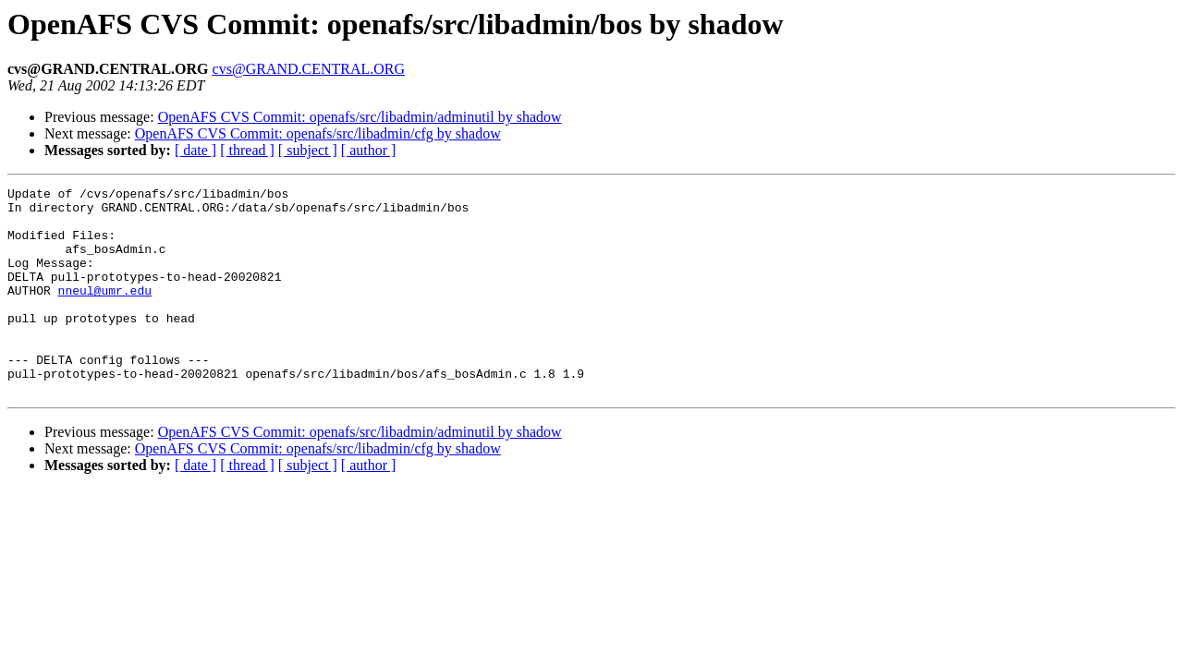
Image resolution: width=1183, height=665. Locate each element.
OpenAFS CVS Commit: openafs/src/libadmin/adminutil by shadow (360, 117)
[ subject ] (307, 150)
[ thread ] (247, 150)
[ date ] (195, 150)
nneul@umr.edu (105, 312)
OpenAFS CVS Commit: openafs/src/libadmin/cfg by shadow (318, 133)
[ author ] (368, 150)
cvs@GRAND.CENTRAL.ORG (309, 69)
